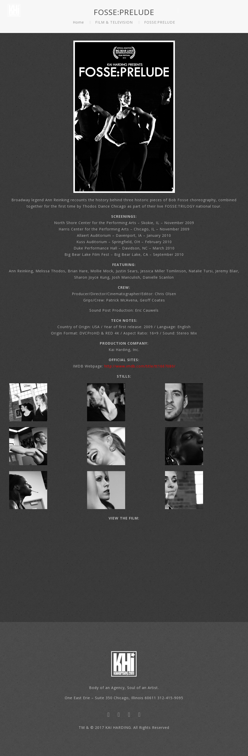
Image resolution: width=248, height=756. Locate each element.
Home (78, 22)
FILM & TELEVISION (114, 22)
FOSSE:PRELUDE (159, 22)
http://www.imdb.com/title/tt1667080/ (139, 366)
